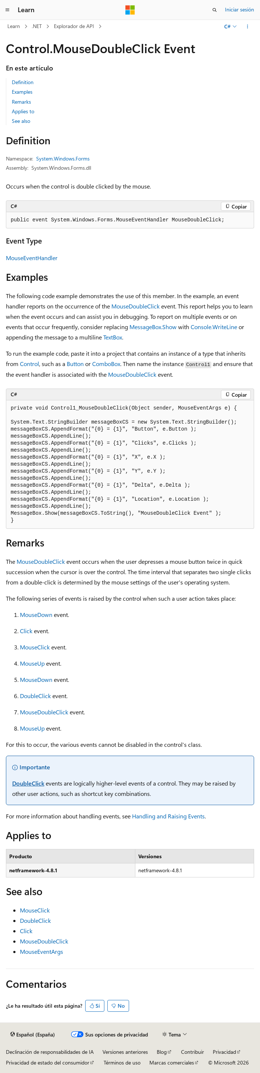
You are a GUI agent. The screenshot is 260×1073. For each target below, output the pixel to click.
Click (26, 631)
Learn (13, 26)
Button (75, 364)
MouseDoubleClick (135, 306)
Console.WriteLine (214, 327)
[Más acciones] (247, 26)
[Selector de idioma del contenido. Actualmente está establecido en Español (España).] (32, 1035)
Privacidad (224, 1051)
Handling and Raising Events (168, 816)
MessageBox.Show (153, 327)
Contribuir (192, 1051)
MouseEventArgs (41, 951)
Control (29, 364)
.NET (37, 26)
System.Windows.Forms (63, 158)
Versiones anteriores (125, 1051)
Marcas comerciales (171, 1062)
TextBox (112, 337)
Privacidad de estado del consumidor (47, 1062)
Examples (22, 91)
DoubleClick (35, 696)
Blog (162, 1051)
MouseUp (32, 663)
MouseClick (35, 647)
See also (21, 120)
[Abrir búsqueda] (214, 10)
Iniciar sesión (239, 9)
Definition (23, 82)
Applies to (23, 111)
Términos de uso (122, 1062)
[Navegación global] (7, 10)
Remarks (21, 101)
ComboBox (106, 364)
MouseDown (36, 614)
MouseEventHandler (32, 258)
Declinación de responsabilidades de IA (50, 1051)
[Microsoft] (130, 10)
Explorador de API (74, 26)
